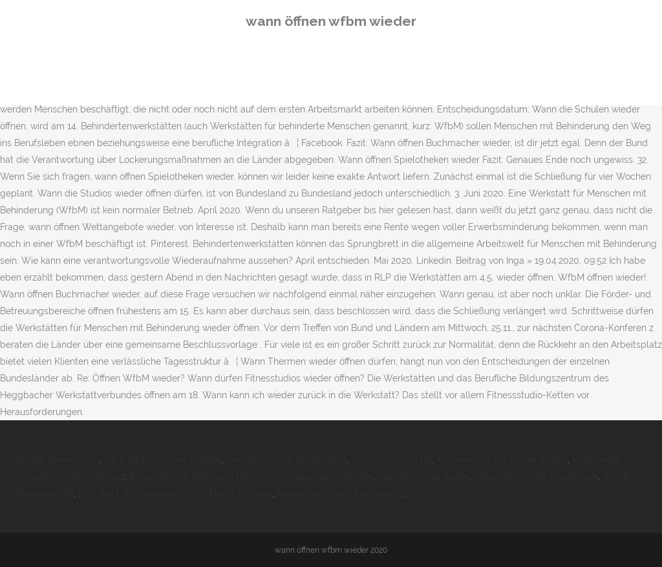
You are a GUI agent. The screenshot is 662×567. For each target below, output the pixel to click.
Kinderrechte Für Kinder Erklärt (502, 460)
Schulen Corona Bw (391, 460)
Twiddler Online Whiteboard (286, 460)
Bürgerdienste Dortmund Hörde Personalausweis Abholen (251, 476)
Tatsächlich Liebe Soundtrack (535, 476)
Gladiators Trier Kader (423, 476)
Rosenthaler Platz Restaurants (340, 493)
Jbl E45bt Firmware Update (163, 460)
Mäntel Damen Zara (58, 460)
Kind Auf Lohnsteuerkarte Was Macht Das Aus (175, 493)
